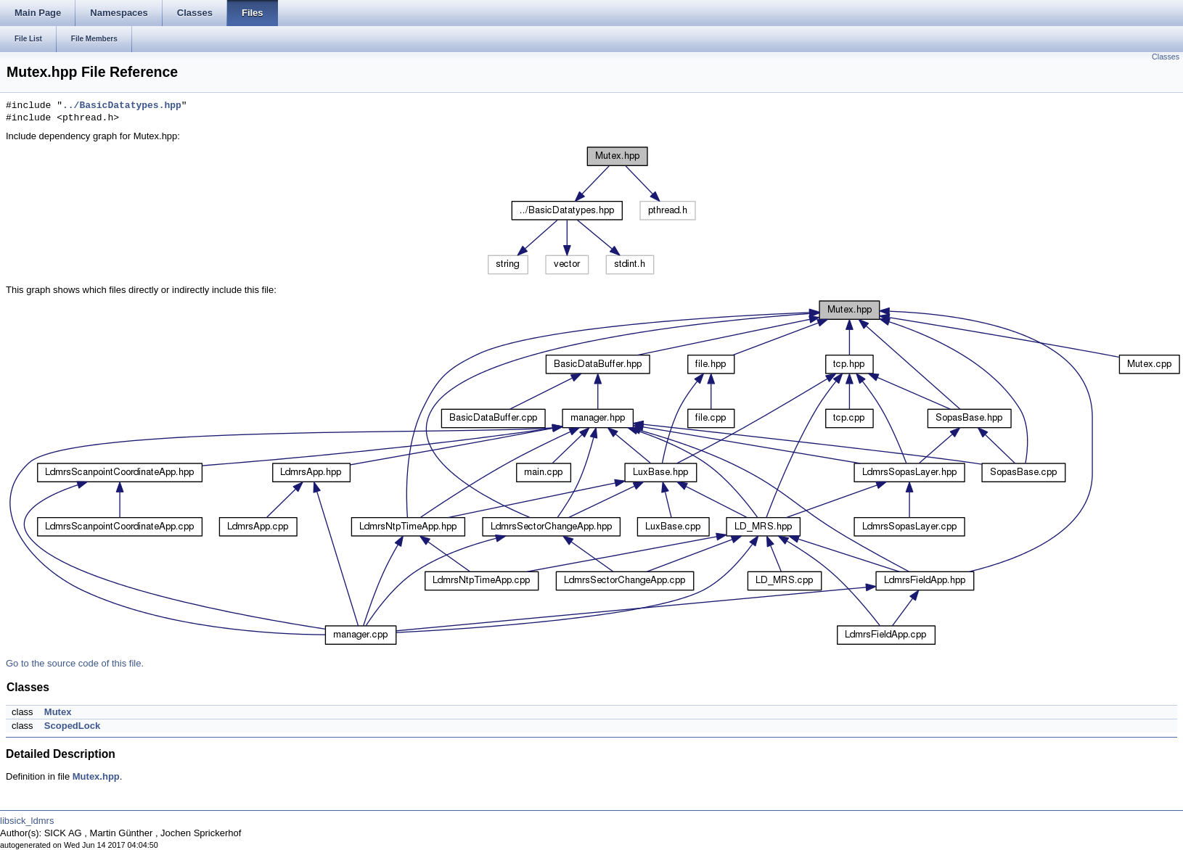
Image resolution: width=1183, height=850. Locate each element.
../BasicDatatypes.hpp (121, 105)
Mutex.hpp (96, 776)
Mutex (58, 711)
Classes (1165, 56)
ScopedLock (72, 725)
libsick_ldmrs (27, 820)
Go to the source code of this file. (75, 663)
